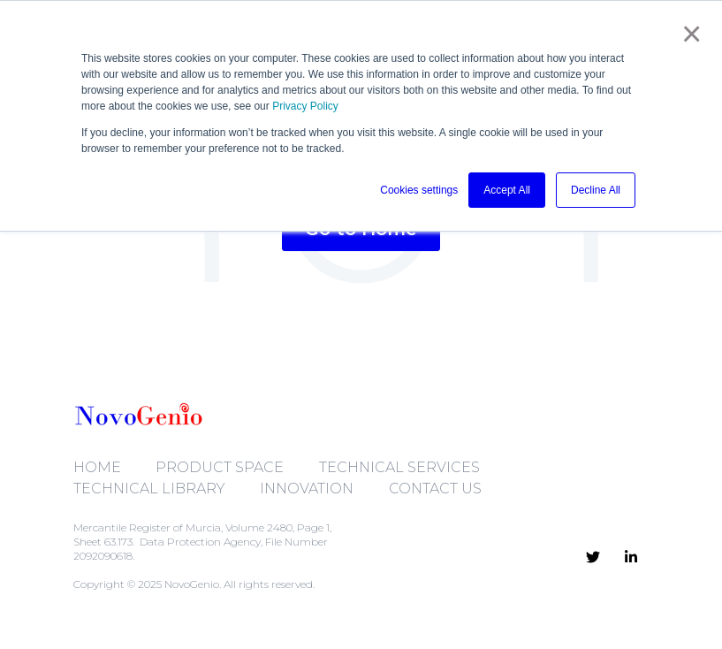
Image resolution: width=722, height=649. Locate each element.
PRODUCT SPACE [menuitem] (220, 467)
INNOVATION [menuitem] (306, 488)
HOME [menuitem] (97, 467)
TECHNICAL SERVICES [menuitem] (399, 467)
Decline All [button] (595, 190)
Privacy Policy (305, 106)
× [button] (689, 34)
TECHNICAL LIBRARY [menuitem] (149, 488)
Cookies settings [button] (419, 190)
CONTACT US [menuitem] (435, 488)
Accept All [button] (506, 190)
